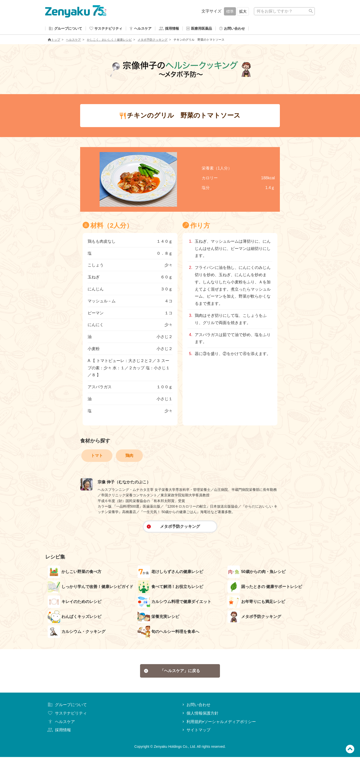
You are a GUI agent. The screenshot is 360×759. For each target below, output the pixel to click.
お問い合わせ (195, 707)
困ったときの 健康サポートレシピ (264, 587)
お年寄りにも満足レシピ (256, 602)
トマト (97, 456)
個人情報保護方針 (199, 715)
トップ (54, 40)
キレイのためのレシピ (74, 602)
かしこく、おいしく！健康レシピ (109, 40)
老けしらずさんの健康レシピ (170, 573)
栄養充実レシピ (158, 617)
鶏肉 (129, 456)
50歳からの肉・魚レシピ (256, 573)
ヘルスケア (73, 40)
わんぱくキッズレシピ (74, 617)
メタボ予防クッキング (153, 40)
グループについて (66, 707)
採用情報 (58, 732)
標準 (230, 11)
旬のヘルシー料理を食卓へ (168, 632)
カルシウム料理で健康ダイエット (174, 602)
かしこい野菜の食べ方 (74, 573)
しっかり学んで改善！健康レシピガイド (90, 587)
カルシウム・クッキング (76, 632)
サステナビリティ (66, 715)
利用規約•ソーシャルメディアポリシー (218, 724)
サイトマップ (195, 732)
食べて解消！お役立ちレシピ (170, 587)
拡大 (243, 11)
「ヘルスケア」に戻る (172, 672)
